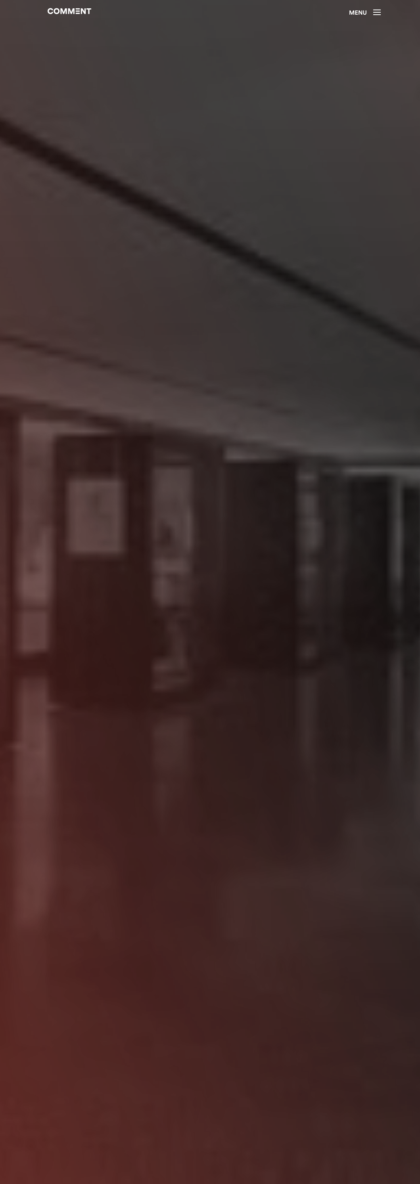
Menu (365, 13)
